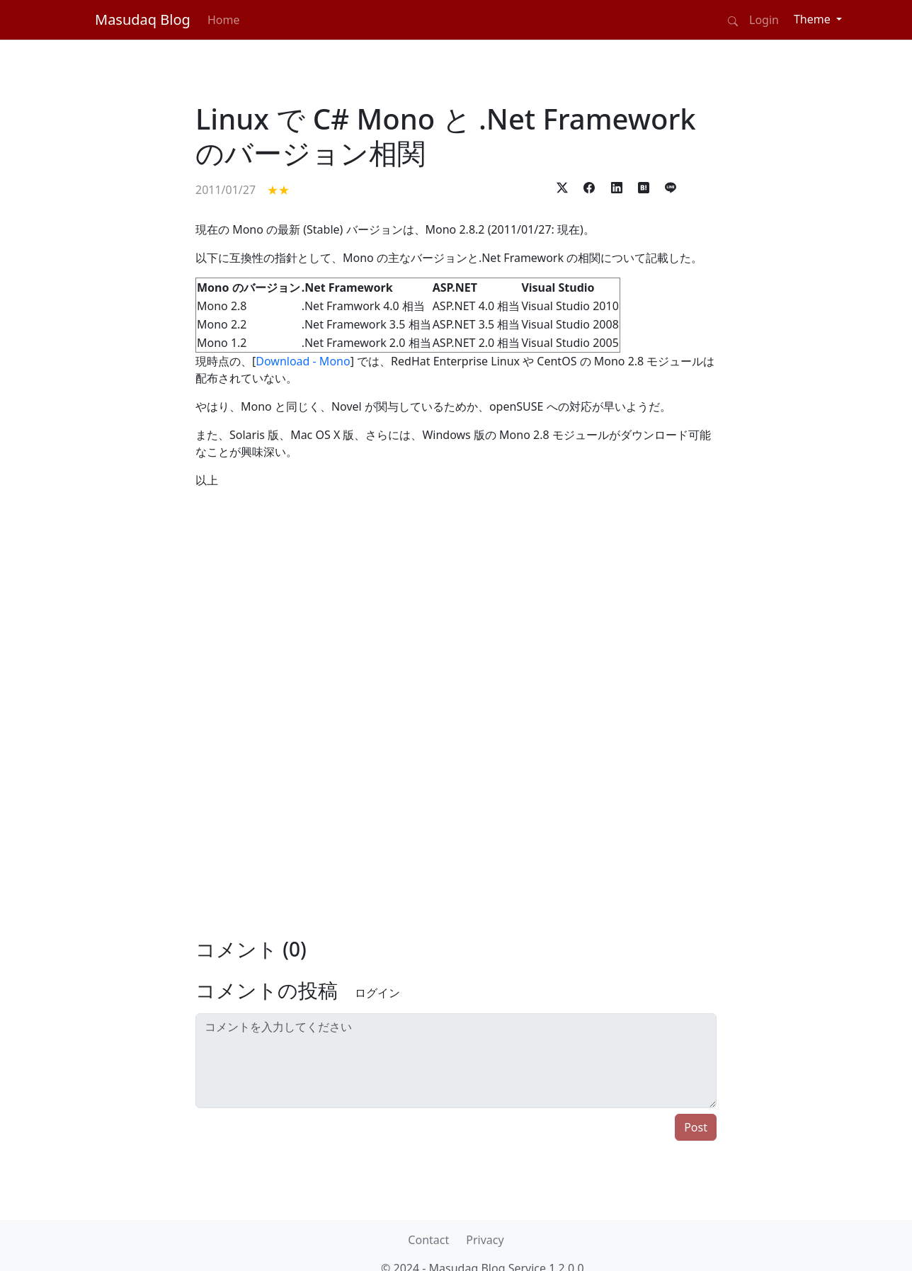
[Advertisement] (119, 507)
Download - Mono (303, 361)
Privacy (484, 1240)
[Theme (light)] (818, 19)
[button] (562, 187)
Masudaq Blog (142, 19)
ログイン (377, 993)
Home (223, 20)
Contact (428, 1240)
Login (764, 20)
